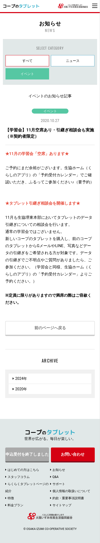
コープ (21, 6)
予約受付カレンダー (58, 175)
